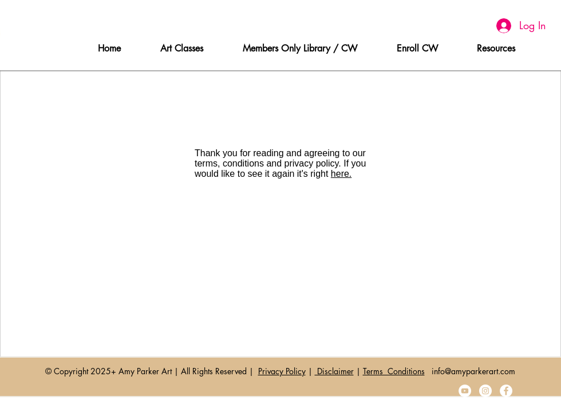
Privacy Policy (282, 371)
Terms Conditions (394, 371)
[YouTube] (465, 391)
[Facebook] (506, 391)
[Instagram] (485, 391)
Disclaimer (334, 371)
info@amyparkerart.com (473, 371)
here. (341, 174)
